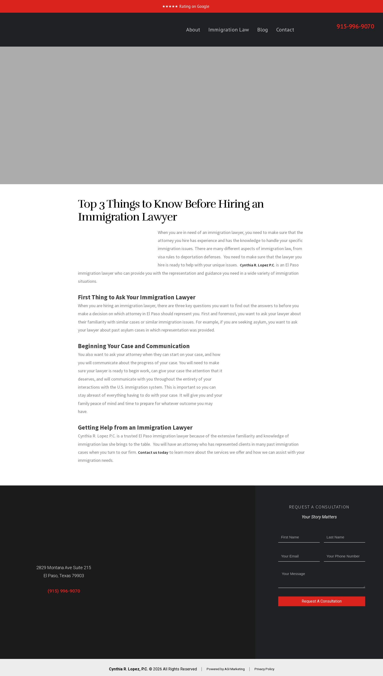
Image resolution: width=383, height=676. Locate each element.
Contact (285, 29)
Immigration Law (228, 29)
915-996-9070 (355, 26)
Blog (262, 29)
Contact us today (154, 452)
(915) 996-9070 (64, 591)
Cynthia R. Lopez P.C (259, 265)
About (193, 29)
